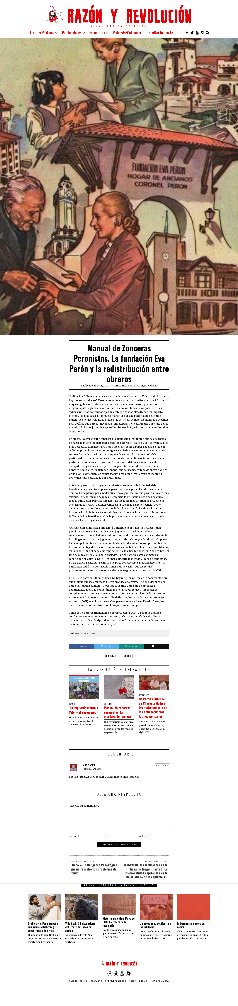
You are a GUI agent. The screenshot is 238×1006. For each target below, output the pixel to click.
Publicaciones (72, 33)
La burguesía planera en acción (191, 934)
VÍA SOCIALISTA (160, 990)
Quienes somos (78, 990)
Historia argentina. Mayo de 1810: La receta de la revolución (118, 930)
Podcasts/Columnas (127, 33)
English (144, 990)
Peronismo (126, 656)
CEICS (132, 990)
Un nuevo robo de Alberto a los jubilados (155, 934)
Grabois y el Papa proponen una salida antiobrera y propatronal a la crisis (43, 935)
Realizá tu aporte (161, 33)
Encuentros (97, 33)
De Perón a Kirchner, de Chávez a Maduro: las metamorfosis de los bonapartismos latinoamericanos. (153, 712)
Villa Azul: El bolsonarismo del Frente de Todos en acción (80, 935)
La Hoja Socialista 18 (130, 385)
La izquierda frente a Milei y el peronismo (83, 712)
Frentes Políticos (42, 33)
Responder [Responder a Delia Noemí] (162, 774)
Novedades (150, 385)
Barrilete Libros (115, 990)
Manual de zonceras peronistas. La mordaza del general (115, 716)
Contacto (96, 990)
